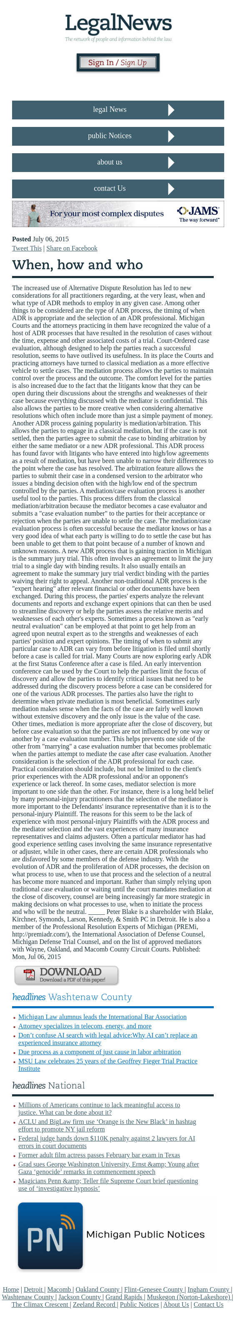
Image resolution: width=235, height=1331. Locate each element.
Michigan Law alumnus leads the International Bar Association (102, 1016)
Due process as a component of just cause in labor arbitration (99, 1051)
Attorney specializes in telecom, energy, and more (84, 1026)
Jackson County (80, 1297)
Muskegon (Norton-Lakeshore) (189, 1297)
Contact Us (209, 1304)
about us (109, 162)
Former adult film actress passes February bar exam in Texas (99, 1155)
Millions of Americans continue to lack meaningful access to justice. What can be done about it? (99, 1108)
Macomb (59, 1289)
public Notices (109, 136)
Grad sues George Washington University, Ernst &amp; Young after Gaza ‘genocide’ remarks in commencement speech (108, 1168)
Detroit (34, 1289)
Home (11, 1289)
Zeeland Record (95, 1304)
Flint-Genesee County (154, 1289)
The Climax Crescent (41, 1304)
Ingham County (209, 1289)
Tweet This (27, 248)
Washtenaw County (28, 1297)
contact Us (109, 188)
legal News (109, 109)
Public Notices (139, 1304)
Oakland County (98, 1289)
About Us (176, 1304)
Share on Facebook (72, 248)
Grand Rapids (124, 1297)
